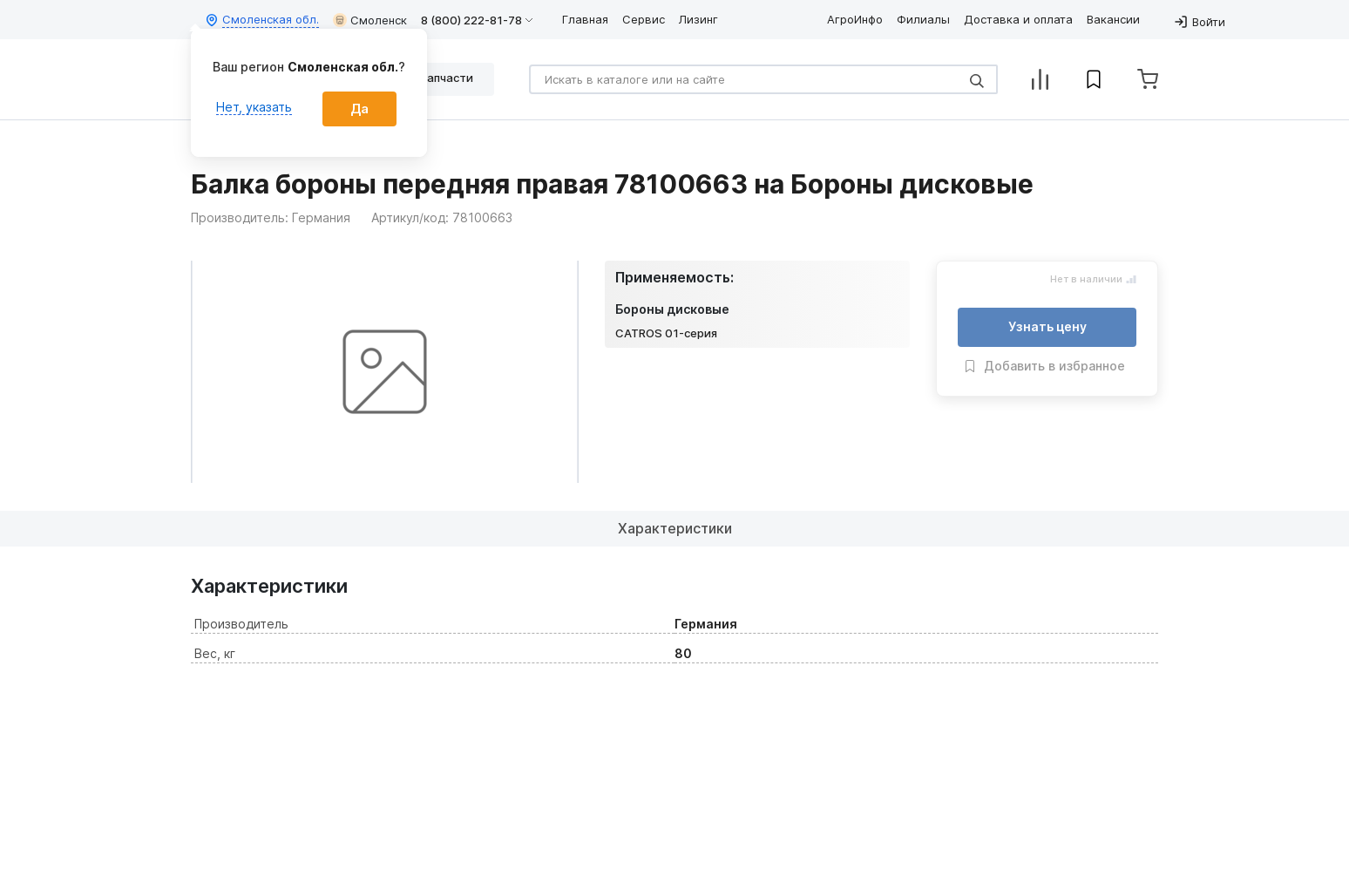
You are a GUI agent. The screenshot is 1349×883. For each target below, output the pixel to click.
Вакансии (1113, 19)
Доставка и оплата (1018, 19)
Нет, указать (254, 106)
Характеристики (675, 528)
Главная (585, 19)
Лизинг (698, 19)
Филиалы (923, 19)
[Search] (763, 79)
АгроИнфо (855, 19)
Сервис (643, 19)
